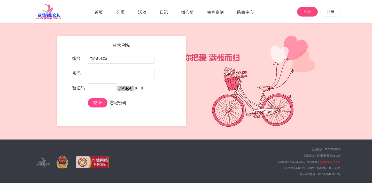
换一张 (139, 88)
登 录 (97, 102)
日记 (164, 12)
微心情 (187, 12)
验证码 (78, 88)
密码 (76, 73)
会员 (120, 12)
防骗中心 (245, 12)
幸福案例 (215, 12)
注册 (330, 12)
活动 (142, 12)
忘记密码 (118, 102)
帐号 (76, 58)
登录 (307, 12)
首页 (99, 12)
